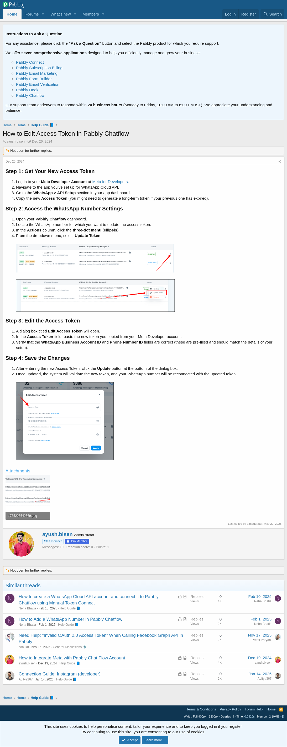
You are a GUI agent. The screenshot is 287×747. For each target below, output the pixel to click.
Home (12, 14)
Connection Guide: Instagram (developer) (60, 674)
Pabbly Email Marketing (37, 73)
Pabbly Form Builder (34, 79)
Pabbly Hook (27, 90)
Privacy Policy (230, 709)
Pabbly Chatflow (30, 95)
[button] (42, 14)
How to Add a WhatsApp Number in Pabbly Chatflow (70, 619)
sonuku (24, 647)
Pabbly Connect (30, 62)
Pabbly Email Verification (37, 84)
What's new (60, 14)
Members (90, 14)
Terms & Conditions (201, 709)
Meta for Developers (110, 181)
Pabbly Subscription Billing (39, 67)
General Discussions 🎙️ (69, 647)
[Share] (280, 162)
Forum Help (254, 709)
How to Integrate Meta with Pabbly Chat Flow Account (72, 657)
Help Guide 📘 (70, 608)
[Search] (272, 14)
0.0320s (249, 716)
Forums (32, 14)
